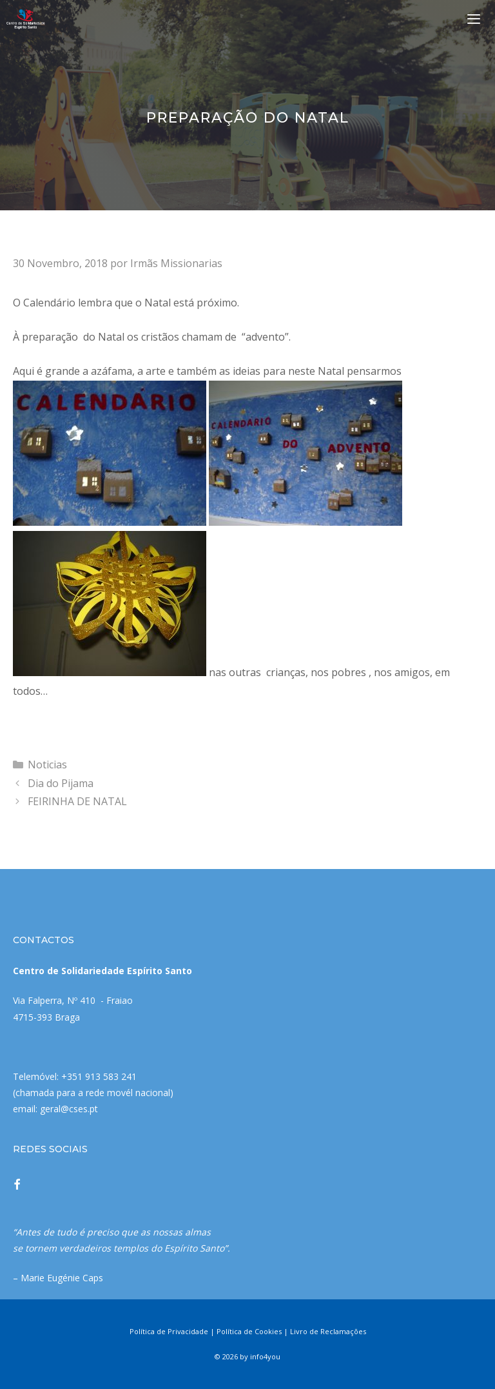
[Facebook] (17, 1185)
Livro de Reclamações (328, 1331)
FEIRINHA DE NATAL (77, 801)
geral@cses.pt (69, 1109)
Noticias (47, 764)
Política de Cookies (249, 1331)
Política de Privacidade (169, 1331)
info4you (265, 1356)
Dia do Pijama (60, 783)
